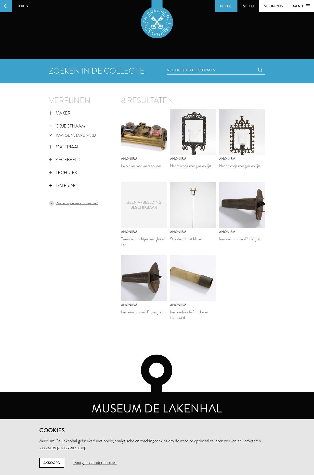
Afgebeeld (64, 159)
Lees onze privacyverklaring (62, 447)
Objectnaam (67, 126)
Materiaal (64, 147)
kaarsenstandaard (72, 135)
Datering (63, 185)
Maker (60, 113)
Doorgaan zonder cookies (95, 462)
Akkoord (51, 462)
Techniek (63, 172)
